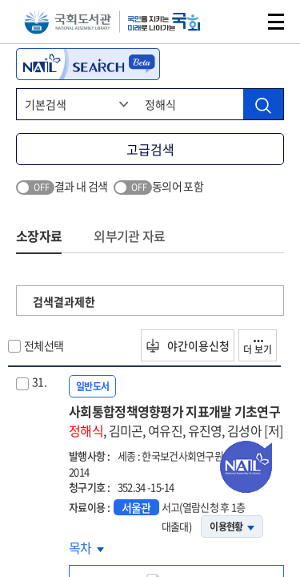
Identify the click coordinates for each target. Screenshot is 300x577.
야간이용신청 (188, 345)
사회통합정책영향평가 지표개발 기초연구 (176, 420)
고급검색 (150, 149)
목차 (86, 547)
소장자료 (39, 235)
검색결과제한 (64, 301)
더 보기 (257, 348)
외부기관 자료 (129, 235)
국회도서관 (67, 22)
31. (39, 381)
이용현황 (232, 526)
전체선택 (43, 345)
